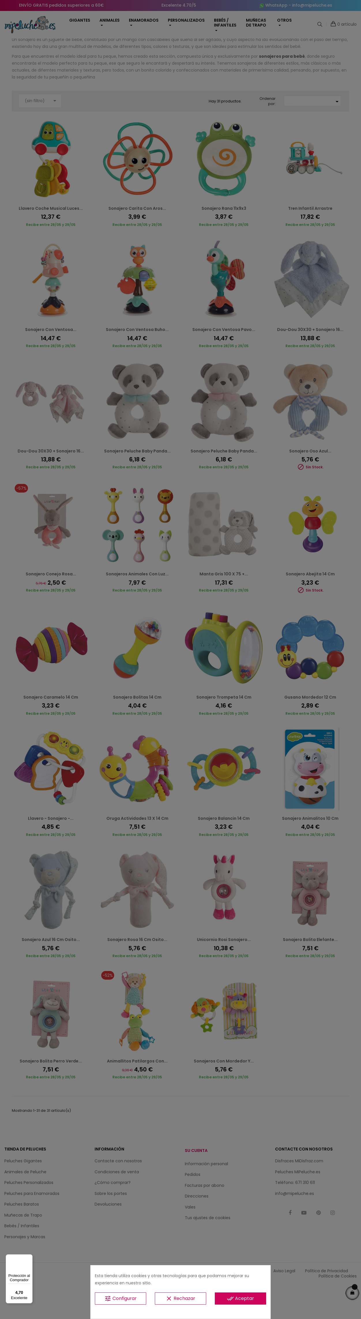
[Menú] (29, 1257)
